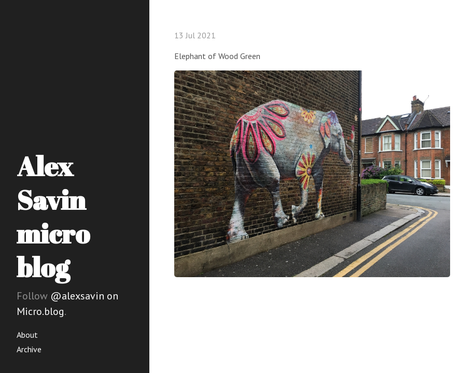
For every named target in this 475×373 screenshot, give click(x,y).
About (27, 334)
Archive (29, 349)
